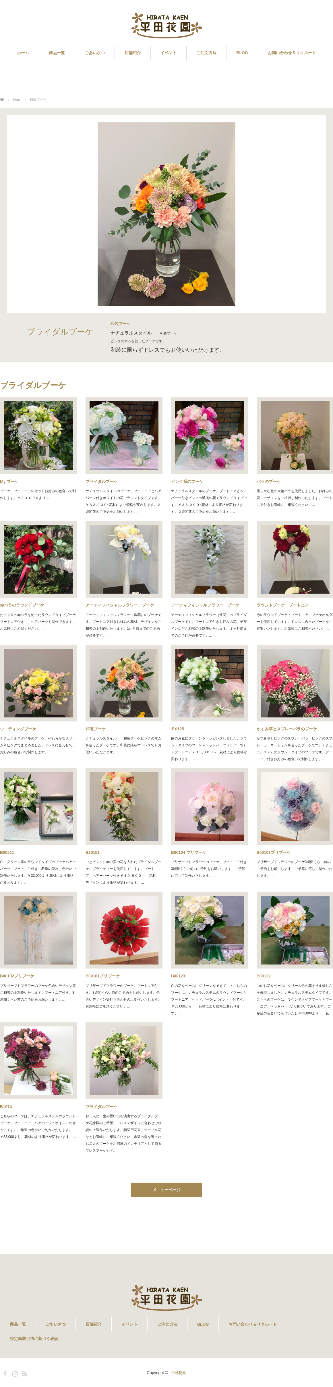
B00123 (178, 976)
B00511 (7, 852)
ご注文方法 (206, 52)
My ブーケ (9, 481)
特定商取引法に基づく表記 (34, 1338)
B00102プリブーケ (17, 976)
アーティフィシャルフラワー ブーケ (120, 605)
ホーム (23, 52)
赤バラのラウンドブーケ (22, 605)
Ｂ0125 (177, 729)
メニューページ (166, 1190)
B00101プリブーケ (103, 976)
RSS (24, 1372)
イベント (168, 52)
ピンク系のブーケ (187, 481)
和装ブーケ (96, 729)
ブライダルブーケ (102, 481)
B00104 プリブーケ (188, 852)
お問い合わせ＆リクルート (292, 52)
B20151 (93, 852)
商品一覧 (57, 52)
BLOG (242, 52)
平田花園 (178, 1372)
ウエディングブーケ (18, 729)
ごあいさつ (95, 52)
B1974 (6, 1106)
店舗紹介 (133, 52)
